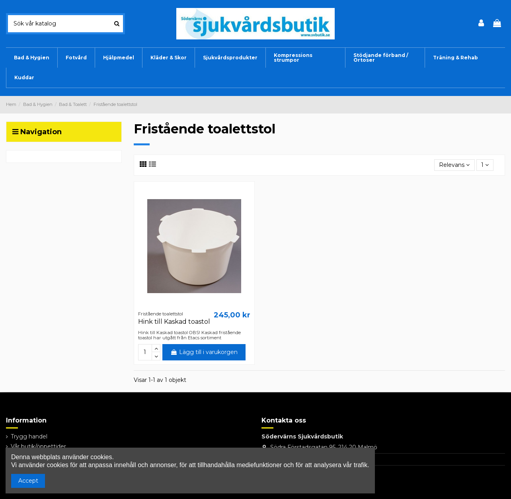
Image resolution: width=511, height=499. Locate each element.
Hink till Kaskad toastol (174, 321)
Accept (28, 480)
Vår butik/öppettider (38, 446)
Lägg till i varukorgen (204, 352)
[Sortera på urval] (454, 165)
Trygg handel (29, 436)
